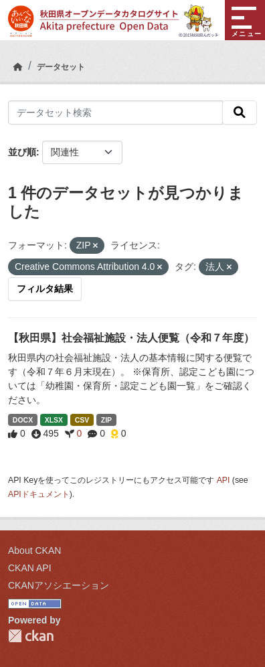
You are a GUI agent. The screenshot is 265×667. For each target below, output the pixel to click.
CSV (82, 420)
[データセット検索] (115, 112)
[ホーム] (18, 67)
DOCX (23, 420)
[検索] (239, 112)
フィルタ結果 (45, 288)
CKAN (31, 636)
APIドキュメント (39, 494)
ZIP (106, 420)
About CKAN (34, 550)
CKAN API (30, 568)
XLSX (54, 420)
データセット (61, 67)
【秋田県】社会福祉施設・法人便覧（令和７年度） (131, 338)
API (223, 480)
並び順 (22, 152)
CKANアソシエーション (58, 585)
